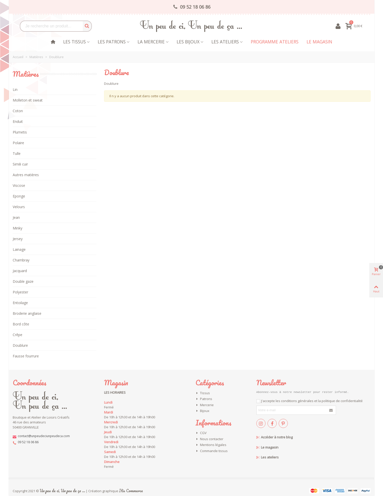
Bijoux (202, 411)
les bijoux (188, 42)
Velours (19, 206)
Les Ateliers (225, 42)
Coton (18, 110)
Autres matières (26, 174)
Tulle (17, 153)
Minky (17, 228)
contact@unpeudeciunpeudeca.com (44, 436)
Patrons (203, 399)
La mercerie (151, 42)
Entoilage (20, 302)
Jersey (18, 238)
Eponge (19, 196)
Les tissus (74, 42)
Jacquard (20, 270)
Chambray (21, 260)
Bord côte (21, 324)
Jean (16, 217)
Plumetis (20, 132)
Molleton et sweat (28, 100)
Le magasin (319, 42)
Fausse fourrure (26, 356)
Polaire (18, 142)
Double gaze (23, 281)
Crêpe (17, 334)
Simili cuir (20, 164)
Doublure (20, 345)
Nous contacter (209, 439)
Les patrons (112, 42)
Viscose (19, 185)
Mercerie (204, 405)
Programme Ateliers (274, 42)
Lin (15, 89)
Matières (26, 73)
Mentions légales (210, 445)
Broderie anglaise (27, 313)
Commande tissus (211, 451)
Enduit (18, 121)
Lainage (19, 249)
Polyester (20, 292)
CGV (201, 433)
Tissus (202, 393)
